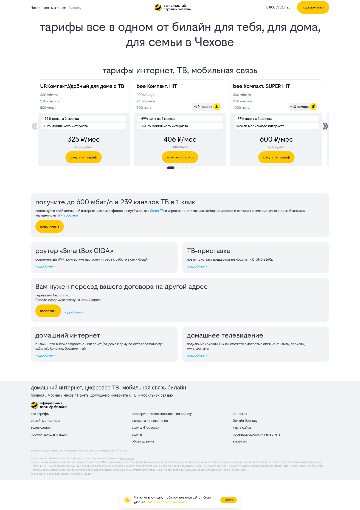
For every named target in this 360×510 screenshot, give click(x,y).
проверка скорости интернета (256, 434)
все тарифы (40, 414)
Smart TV (157, 211)
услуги (137, 434)
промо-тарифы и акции (49, 434)
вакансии (240, 441)
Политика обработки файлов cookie (52, 469)
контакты (240, 414)
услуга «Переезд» (145, 427)
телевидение (41, 427)
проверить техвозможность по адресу (162, 414)
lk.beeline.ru (127, 458)
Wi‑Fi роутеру (68, 215)
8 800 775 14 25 (278, 7)
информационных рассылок (180, 469)
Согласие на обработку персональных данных (103, 469)
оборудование (143, 441)
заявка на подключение (150, 421)
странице (239, 469)
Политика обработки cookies (167, 502)
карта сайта (242, 427)
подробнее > (45, 266)
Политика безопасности (308, 466)
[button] (326, 126)
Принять (228, 499)
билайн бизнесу (245, 421)
